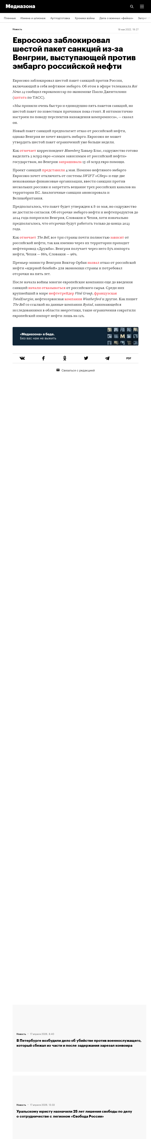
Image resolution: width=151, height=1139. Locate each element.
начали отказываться (46, 288)
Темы (7, 1043)
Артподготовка (60, 18)
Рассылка (10, 1066)
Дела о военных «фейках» (116, 18)
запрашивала (70, 162)
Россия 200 (11, 1088)
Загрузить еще (79, 869)
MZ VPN (9, 1077)
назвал (93, 263)
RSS (8, 1055)
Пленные (10, 18)
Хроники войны (85, 18)
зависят (117, 237)
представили (53, 170)
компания (73, 299)
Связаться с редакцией (75, 370)
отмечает (28, 151)
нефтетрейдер (61, 293)
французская (105, 293)
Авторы (9, 1032)
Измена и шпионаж (33, 18)
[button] (142, 6)
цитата (20, 97)
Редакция (10, 1010)
